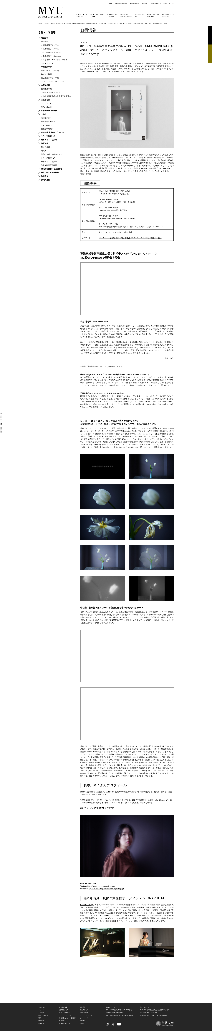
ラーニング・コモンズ (66, 1015)
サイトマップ (84, 1018)
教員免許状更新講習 (49, 165)
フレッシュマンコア (49, 103)
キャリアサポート (64, 1012)
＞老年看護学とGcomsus (51, 56)
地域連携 (153, 15)
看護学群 (44, 38)
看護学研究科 (46, 118)
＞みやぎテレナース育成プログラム (55, 60)
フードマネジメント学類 (50, 92)
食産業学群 (45, 85)
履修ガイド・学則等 (49, 140)
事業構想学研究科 (48, 122)
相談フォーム (210, 53)
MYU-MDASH (46, 107)
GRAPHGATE (85, 905)
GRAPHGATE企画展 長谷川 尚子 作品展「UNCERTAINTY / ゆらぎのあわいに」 (130, 238)
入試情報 (112, 15)
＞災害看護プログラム (50, 49)
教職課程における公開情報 (51, 169)
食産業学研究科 (47, 129)
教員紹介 (44, 176)
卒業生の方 (145, 3)
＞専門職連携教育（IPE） (51, 52)
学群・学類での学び (49, 111)
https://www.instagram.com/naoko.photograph (106, 889)
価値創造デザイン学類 (50, 78)
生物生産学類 (46, 89)
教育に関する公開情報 (50, 173)
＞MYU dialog (46, 125)
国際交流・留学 (64, 1010)
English (110, 3)
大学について (81, 15)
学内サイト (166, 3)
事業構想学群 (46, 67)
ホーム (40, 23)
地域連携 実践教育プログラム (52, 132)
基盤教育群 (45, 100)
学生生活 (168, 15)
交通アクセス (84, 1010)
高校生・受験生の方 (121, 3)
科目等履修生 (46, 147)
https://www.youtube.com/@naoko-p (101, 886)
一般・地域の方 (156, 3)
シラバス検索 (46, 136)
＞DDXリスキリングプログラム (53, 82)
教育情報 (44, 143)
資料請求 (210, 35)
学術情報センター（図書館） (68, 1018)
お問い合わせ (84, 1012)
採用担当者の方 (134, 3)
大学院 (43, 114)
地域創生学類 (46, 74)
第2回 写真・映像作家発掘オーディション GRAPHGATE (132, 66)
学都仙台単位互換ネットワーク (53, 154)
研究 (139, 15)
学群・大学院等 (126, 15)
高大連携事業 (63, 1007)
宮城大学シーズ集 (64, 1023)
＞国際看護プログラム (50, 45)
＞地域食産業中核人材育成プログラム (56, 96)
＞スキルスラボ (47, 63)
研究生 (43, 151)
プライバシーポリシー (86, 1015)
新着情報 (60, 23)
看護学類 (44, 41)
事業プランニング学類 (50, 71)
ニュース (97, 15)
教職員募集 (45, 180)
